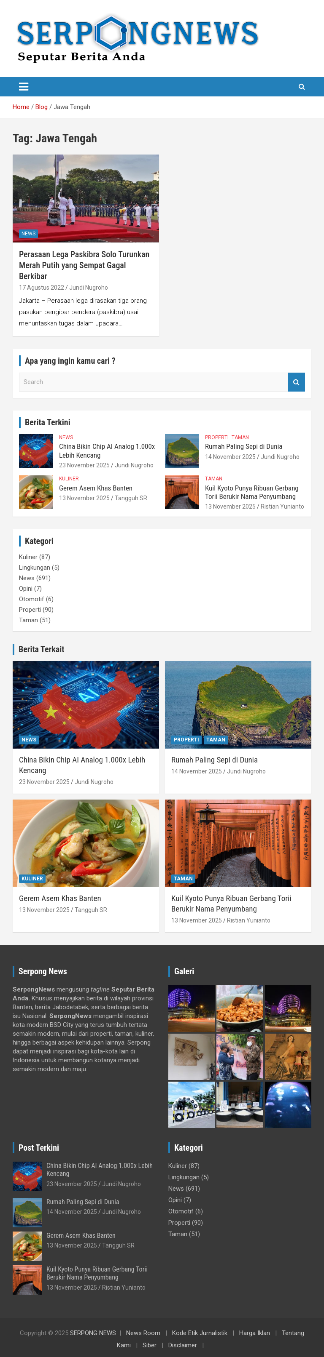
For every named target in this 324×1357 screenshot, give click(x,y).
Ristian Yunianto (282, 506)
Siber (150, 1345)
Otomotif (31, 599)
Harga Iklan (254, 1333)
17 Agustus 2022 (41, 287)
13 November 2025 (84, 498)
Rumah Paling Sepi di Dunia (244, 446)
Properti (217, 437)
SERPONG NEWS (93, 1333)
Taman (240, 437)
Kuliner (69, 479)
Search (296, 382)
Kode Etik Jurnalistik (199, 1333)
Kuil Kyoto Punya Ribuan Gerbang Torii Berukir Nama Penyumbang (252, 492)
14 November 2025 (230, 456)
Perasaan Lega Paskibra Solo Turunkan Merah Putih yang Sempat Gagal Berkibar (84, 265)
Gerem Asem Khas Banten (95, 488)
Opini (25, 588)
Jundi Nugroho (88, 287)
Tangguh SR (131, 498)
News (28, 234)
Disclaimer (182, 1345)
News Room (143, 1333)
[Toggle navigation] (24, 86)
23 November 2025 (84, 465)
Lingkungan (34, 567)
